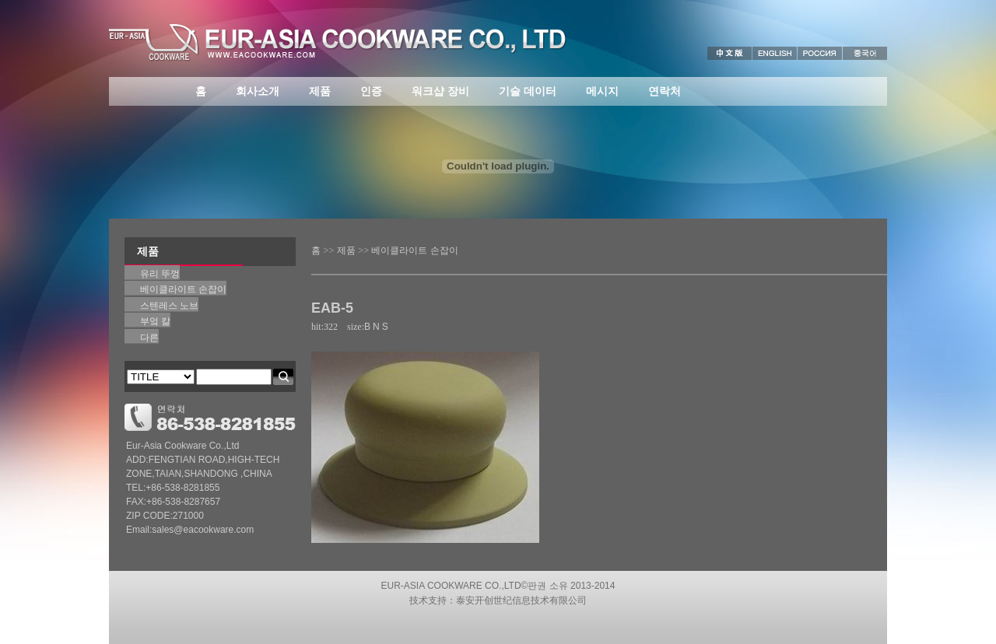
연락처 (664, 91)
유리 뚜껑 (160, 273)
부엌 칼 (155, 321)
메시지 (602, 91)
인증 (371, 91)
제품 (320, 91)
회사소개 (257, 91)
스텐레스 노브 (169, 305)
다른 (149, 337)
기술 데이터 (527, 91)
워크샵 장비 (440, 91)
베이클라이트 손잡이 (414, 250)
